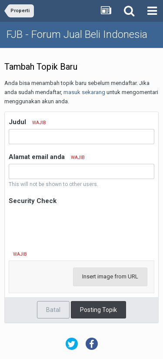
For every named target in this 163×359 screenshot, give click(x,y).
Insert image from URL (110, 276)
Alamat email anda (47, 157)
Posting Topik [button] (98, 309)
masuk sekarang (84, 92)
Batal (53, 309)
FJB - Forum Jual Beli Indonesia (77, 34)
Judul (27, 122)
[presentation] (75, 224)
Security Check (33, 201)
